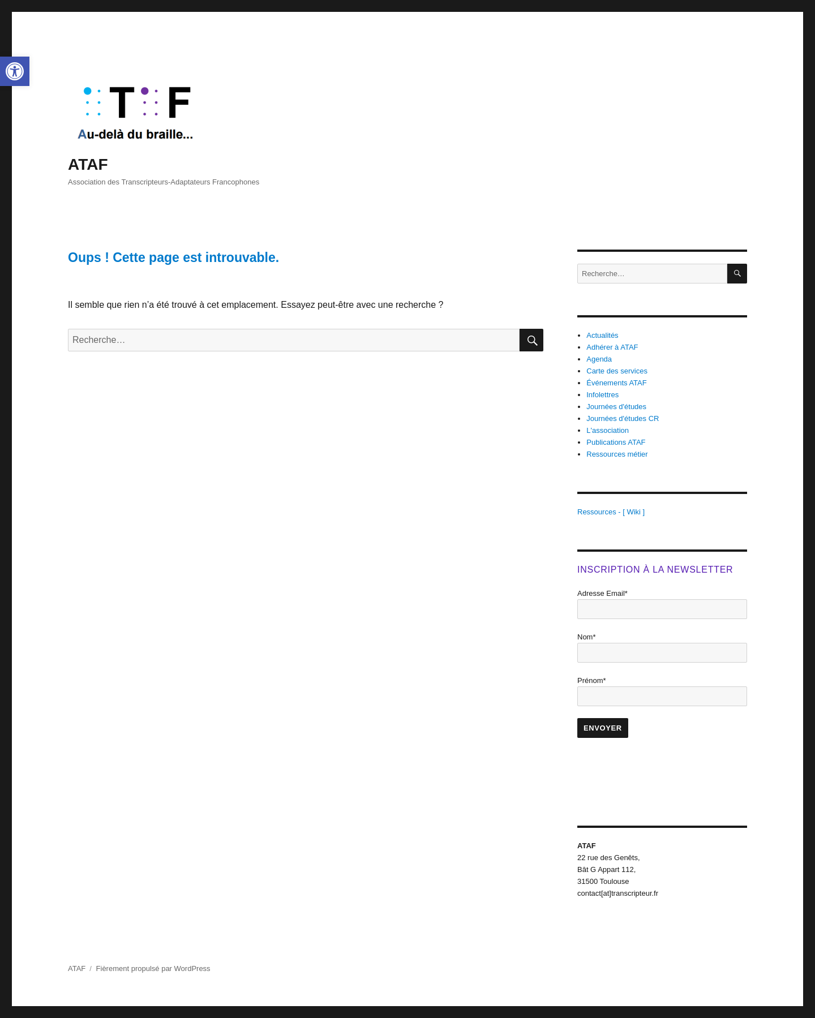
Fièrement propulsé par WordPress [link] (153, 968)
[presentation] (663, 772)
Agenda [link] (599, 359)
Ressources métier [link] (616, 454)
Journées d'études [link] (616, 406)
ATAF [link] (88, 164)
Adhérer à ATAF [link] (612, 347)
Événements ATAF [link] (616, 383)
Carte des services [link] (616, 371)
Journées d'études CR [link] (622, 418)
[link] (14, 71)
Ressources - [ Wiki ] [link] (611, 512)
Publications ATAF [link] (615, 442)
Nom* (586, 637)
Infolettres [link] (602, 394)
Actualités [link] (602, 335)
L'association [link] (607, 430)
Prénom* (591, 680)
